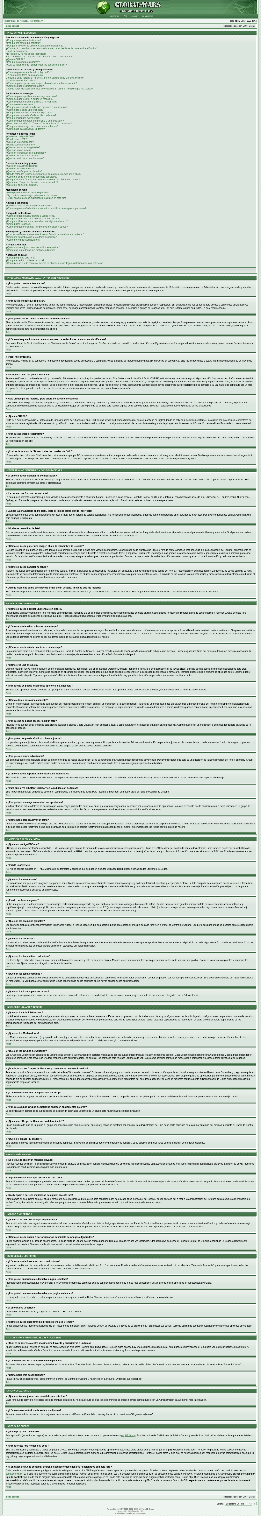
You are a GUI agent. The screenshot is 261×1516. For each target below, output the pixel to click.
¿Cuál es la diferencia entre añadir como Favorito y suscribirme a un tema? (45, 234)
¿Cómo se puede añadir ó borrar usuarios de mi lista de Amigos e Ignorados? (46, 208)
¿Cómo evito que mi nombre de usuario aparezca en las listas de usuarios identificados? (52, 48)
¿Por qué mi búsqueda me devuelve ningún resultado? (34, 218)
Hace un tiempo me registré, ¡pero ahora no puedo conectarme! (39, 56)
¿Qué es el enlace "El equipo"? (22, 185)
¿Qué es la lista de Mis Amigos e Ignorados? (29, 205)
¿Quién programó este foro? (20, 257)
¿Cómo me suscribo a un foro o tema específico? (31, 237)
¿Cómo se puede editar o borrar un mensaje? (29, 99)
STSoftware (132, 1511)
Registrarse (113, 16)
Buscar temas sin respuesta (16, 21)
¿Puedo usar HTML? (16, 139)
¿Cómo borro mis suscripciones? (23, 239)
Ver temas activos (38, 21)
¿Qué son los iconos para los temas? (25, 158)
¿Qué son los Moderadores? (20, 168)
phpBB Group (128, 1435)
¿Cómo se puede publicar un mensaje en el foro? (31, 96)
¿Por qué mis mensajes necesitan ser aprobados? (32, 126)
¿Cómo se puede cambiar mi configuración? (29, 72)
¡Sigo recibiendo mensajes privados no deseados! (32, 195)
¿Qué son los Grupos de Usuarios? (24, 171)
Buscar (134, 16)
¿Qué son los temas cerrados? (22, 155)
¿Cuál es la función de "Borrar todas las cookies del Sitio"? (36, 64)
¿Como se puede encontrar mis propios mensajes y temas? (37, 226)
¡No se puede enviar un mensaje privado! (27, 192)
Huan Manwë (141, 1513)
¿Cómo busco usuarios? (18, 224)
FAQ (125, 16)
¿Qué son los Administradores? (22, 166)
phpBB (119, 1509)
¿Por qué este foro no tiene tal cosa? (25, 260)
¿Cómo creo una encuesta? (20, 104)
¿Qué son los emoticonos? (20, 142)
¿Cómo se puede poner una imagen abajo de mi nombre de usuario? (41, 83)
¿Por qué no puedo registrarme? (23, 62)
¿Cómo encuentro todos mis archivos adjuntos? (30, 250)
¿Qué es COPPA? (15, 59)
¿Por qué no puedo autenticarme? (23, 40)
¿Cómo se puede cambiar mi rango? (25, 86)
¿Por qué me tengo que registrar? (23, 43)
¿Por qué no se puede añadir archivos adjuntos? (31, 115)
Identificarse (147, 16)
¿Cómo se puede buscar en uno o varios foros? (30, 216)
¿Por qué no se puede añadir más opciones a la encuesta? (36, 107)
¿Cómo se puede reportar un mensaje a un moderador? (35, 120)
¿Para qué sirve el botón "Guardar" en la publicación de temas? (39, 123)
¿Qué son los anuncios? (18, 150)
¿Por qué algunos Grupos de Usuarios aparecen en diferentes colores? (43, 179)
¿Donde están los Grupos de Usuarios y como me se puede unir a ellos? (43, 174)
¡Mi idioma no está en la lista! (21, 80)
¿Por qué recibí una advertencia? (23, 118)
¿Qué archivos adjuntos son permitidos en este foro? (33, 247)
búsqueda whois (14, 1473)
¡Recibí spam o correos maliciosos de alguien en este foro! (36, 198)
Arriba (8, 294)
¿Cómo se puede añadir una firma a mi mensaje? (31, 101)
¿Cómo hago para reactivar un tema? (25, 129)
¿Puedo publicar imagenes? (20, 144)
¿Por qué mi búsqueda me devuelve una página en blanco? (37, 221)
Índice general (12, 26)
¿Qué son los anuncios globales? (23, 147)
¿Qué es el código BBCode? (20, 136)
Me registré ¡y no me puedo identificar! (26, 54)
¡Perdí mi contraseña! (17, 51)
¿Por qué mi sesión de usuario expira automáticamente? (35, 45)
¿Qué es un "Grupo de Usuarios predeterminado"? (32, 182)
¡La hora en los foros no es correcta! (24, 75)
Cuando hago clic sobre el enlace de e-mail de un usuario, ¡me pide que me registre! (49, 88)
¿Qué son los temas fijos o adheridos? (26, 153)
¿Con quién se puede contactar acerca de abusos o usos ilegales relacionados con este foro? (54, 263)
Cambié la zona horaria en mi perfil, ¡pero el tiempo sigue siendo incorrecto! (45, 77)
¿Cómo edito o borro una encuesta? (24, 110)
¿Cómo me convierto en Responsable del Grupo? (31, 176)
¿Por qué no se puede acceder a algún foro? (29, 112)
